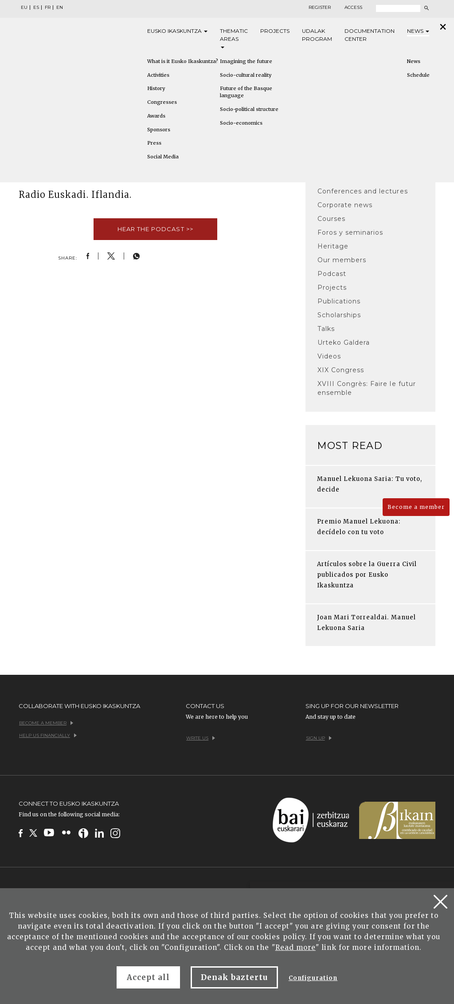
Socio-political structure (249, 109)
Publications (338, 301)
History (156, 88)
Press (154, 143)
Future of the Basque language (246, 91)
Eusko (177, 31)
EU (24, 7)
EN (59, 7)
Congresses (162, 102)
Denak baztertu (234, 977)
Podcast (331, 274)
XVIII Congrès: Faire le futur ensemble (366, 388)
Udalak (317, 35)
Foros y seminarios (350, 232)
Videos (329, 356)
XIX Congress (340, 370)
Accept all (148, 977)
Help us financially (48, 735)
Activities (158, 75)
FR (48, 7)
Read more (295, 947)
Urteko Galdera (343, 342)
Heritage (332, 246)
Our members (341, 260)
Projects (275, 31)
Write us (200, 738)
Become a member (416, 507)
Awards (156, 116)
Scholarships (339, 315)
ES (36, 7)
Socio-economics (241, 123)
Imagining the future (246, 61)
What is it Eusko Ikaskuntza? (182, 61)
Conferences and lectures (362, 191)
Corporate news (345, 205)
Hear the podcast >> (155, 228)
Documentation (369, 35)
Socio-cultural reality (245, 75)
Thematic (234, 38)
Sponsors (158, 129)
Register (320, 7)
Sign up (319, 738)
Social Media (163, 157)
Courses (331, 219)
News (418, 31)
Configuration (313, 978)
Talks (326, 329)
